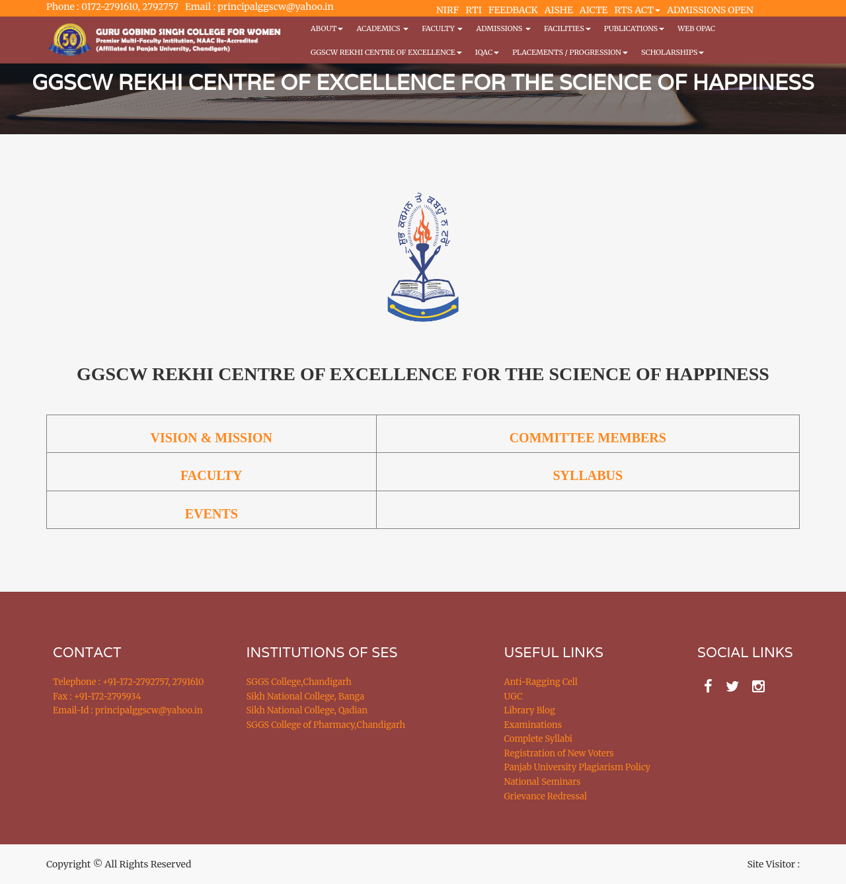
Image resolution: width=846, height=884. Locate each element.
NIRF (447, 10)
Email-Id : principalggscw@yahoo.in (128, 710)
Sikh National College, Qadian (307, 710)
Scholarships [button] (673, 52)
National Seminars (542, 781)
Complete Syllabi (538, 738)
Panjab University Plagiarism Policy (577, 767)
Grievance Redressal (546, 796)
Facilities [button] (567, 28)
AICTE (594, 10)
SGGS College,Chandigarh (299, 682)
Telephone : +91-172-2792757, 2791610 (128, 682)
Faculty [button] (442, 28)
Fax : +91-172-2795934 (97, 696)
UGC (513, 696)
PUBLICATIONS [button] (634, 28)
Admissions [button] (503, 28)
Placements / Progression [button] (570, 52)
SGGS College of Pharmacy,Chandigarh (326, 725)
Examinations (533, 725)
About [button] (327, 28)
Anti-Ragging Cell (541, 682)
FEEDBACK (513, 10)
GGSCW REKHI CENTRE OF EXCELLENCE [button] (386, 52)
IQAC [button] (487, 52)
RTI (473, 10)
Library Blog (529, 710)
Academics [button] (382, 28)
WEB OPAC (696, 28)
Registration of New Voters (559, 753)
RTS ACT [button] (638, 10)
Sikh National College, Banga (306, 696)
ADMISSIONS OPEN (710, 10)
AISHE (559, 10)
